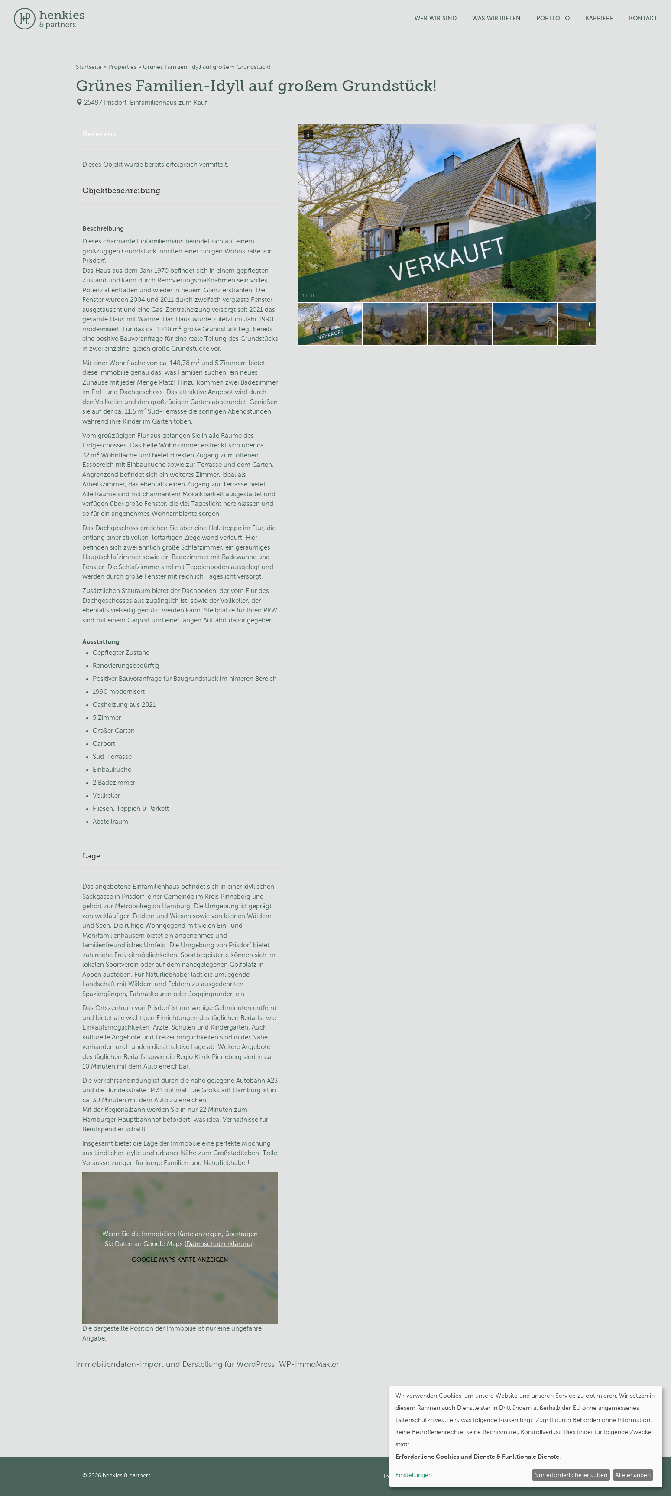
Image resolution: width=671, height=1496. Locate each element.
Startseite (89, 66)
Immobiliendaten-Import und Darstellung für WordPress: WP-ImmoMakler (207, 1364)
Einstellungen (413, 1475)
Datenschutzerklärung (219, 1243)
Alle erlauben (633, 1475)
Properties (122, 66)
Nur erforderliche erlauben (570, 1475)
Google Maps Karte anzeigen (180, 1259)
